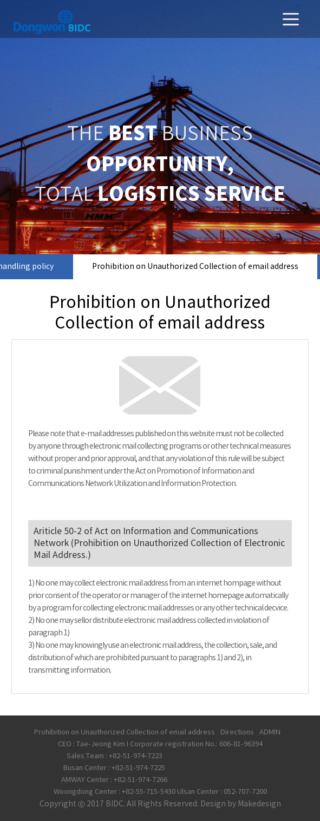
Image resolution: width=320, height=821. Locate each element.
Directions (237, 732)
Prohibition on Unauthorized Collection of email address (195, 266)
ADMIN (269, 732)
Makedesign (259, 804)
